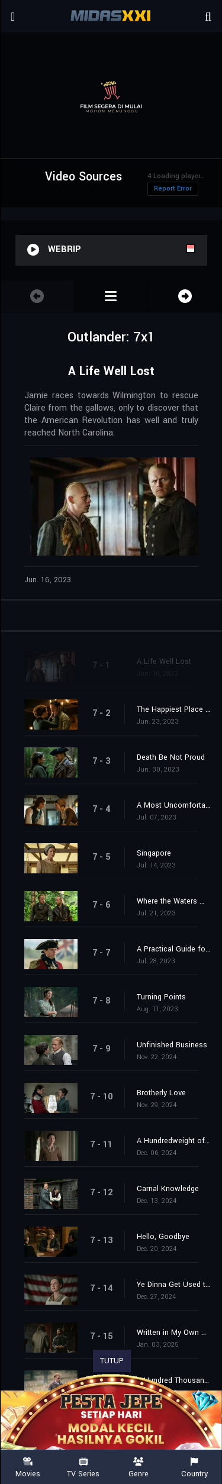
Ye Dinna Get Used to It (173, 1284)
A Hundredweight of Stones (173, 1140)
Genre (139, 1467)
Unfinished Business (172, 1045)
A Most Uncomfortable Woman (173, 805)
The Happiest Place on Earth (173, 709)
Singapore (154, 853)
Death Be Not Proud (171, 757)
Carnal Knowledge (168, 1188)
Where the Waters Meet (173, 901)
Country (194, 1467)
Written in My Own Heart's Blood (173, 1332)
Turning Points (161, 997)
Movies (28, 1467)
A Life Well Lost (164, 661)
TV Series (83, 1467)
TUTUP (112, 1361)
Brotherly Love (161, 1093)
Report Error (173, 188)
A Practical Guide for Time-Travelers (173, 949)
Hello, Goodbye (163, 1236)
